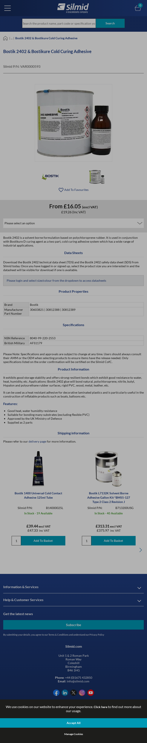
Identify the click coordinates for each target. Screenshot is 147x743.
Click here (100, 707)
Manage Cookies (73, 734)
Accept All (74, 723)
